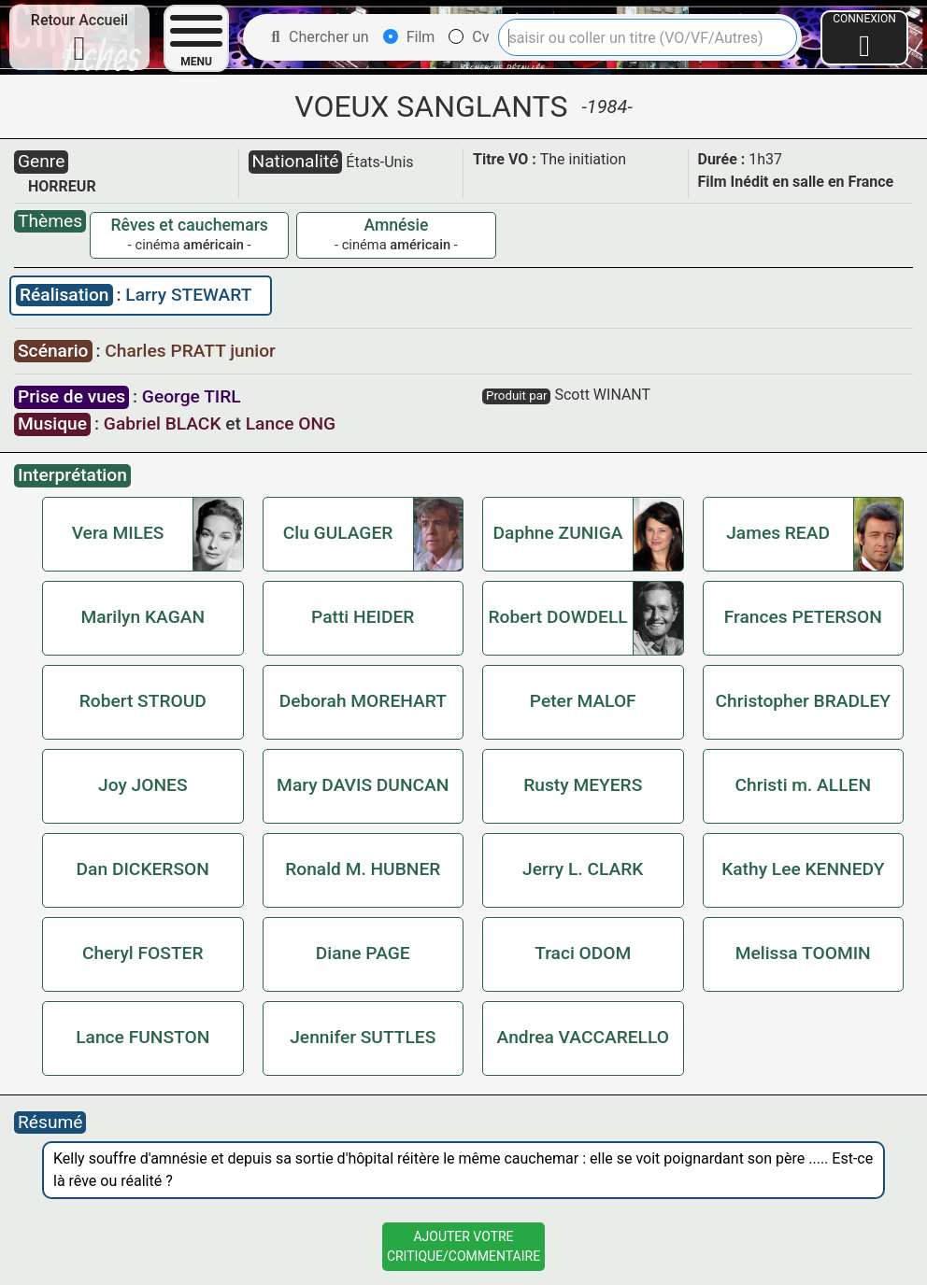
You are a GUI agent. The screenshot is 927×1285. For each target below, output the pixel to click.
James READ (778, 533)
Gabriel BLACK (162, 423)
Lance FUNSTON (142, 1037)
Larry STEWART (188, 294)
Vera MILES (118, 533)
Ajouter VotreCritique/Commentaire (463, 1246)
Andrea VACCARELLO (583, 1037)
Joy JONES (143, 785)
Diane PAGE (363, 953)
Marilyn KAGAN (142, 617)
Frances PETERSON (803, 617)
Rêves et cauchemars (189, 225)
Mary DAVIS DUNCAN (363, 785)
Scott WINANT (602, 394)
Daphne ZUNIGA (558, 533)
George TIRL (191, 396)
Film (409, 37)
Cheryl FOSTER (143, 953)
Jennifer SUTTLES (362, 1037)
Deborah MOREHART (363, 701)
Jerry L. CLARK (582, 869)
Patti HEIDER (362, 617)
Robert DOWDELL (557, 617)
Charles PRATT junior (190, 350)
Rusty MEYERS (582, 785)
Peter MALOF (583, 701)
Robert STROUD (143, 701)
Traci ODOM (583, 953)
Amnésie (396, 225)
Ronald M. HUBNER (362, 869)
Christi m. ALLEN (803, 785)
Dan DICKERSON (143, 869)
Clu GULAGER (338, 533)
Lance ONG (290, 423)
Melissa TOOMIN (803, 953)
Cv (469, 37)
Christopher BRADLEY (803, 701)
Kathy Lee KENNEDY (802, 869)
